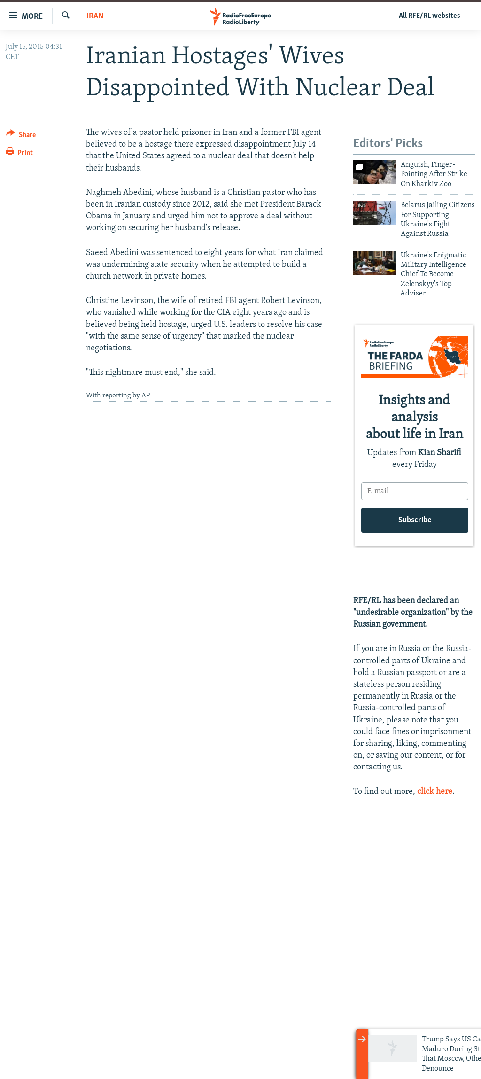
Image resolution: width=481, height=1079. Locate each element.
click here (434, 791)
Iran (95, 16)
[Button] (21, 136)
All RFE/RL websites (429, 16)
